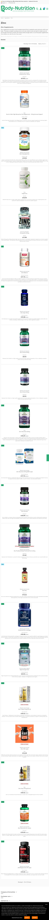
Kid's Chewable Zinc (24, 154)
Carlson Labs (24, 156)
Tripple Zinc (24, 193)
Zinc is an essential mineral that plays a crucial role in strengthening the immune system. (24, 794)
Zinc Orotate (24, 511)
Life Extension (25, 315)
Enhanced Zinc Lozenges (24, 630)
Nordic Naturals (24, 474)
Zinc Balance (24, 272)
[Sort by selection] (42, 44)
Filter (47, 458)
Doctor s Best (24, 116)
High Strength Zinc (24, 669)
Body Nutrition (19, 1)
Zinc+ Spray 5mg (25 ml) (24, 709)
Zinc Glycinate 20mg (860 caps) (24, 471)
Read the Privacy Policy (17, 917)
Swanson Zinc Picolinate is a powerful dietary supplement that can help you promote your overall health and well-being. (24, 557)
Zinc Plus (24, 590)
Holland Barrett (24, 672)
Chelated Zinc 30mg (24, 74)
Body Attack (24, 870)
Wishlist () (12, 2)
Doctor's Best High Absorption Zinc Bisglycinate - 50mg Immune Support (24, 114)
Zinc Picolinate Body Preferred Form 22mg (24, 551)
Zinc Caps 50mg (24, 313)
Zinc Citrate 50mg (24, 392)
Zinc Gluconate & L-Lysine (24, 828)
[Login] (40, 8)
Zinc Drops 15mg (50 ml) (24, 788)
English (4, 2)
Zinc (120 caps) (24, 749)
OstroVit (24, 196)
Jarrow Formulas (24, 275)
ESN (24, 751)
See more (3, 39)
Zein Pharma (24, 711)
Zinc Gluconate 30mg (24, 431)
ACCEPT (35, 917)
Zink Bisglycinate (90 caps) (24, 867)
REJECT (27, 917)
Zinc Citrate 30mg (24, 352)
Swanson (24, 76)
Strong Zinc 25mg (24, 233)
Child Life (24, 593)
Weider (24, 235)
